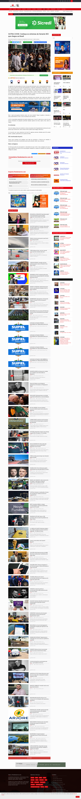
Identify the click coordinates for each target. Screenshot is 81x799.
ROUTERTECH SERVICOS (64, 163)
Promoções (53, 9)
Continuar (77, 796)
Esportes (29, 9)
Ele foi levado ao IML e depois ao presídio (37, 522)
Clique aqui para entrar (29, 163)
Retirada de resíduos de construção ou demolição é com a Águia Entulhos (64, 273)
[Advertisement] (62, 137)
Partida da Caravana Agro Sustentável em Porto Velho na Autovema (65, 321)
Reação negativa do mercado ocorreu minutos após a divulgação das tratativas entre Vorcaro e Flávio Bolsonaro (39, 450)
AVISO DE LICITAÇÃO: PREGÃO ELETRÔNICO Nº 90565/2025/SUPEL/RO (65, 193)
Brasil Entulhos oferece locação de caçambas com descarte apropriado (65, 238)
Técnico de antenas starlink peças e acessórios (57, 97)
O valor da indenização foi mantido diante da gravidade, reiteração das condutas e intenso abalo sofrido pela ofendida (39, 499)
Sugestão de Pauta (34, 153)
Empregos (21, 11)
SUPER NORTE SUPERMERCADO (65, 180)
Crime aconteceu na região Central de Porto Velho (38, 436)
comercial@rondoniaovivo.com (58, 787)
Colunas (32, 664)
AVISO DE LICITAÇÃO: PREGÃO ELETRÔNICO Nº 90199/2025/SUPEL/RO (65, 200)
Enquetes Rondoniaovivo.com (17, 172)
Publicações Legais (28, 11)
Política (19, 9)
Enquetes (52, 11)
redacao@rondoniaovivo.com (58, 785)
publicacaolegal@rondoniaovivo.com (59, 789)
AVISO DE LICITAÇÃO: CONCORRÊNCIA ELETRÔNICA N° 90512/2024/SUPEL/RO (65, 214)
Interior (24, 9)
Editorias (64, 9)
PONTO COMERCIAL (66, 82)
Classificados (15, 11)
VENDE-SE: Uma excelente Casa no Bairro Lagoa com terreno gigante (65, 266)
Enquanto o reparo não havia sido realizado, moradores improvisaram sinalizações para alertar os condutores (39, 644)
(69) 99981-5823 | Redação (57, 780)
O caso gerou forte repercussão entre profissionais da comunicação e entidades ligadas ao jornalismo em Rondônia (39, 716)
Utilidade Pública (33, 291)
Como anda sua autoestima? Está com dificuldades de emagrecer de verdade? (66, 125)
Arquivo (58, 9)
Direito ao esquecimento (41, 153)
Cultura (33, 9)
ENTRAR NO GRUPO (43, 75)
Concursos (39, 9)
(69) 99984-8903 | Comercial (58, 782)
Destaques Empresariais (37, 11)
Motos (64, 107)
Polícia (14, 9)
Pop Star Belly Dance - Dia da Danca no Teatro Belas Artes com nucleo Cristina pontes (65, 290)
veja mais (69, 72)
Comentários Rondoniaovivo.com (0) (21, 157)
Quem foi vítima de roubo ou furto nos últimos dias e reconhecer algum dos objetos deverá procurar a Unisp (39, 305)
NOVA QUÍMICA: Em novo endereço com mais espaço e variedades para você (65, 259)
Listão (48, 9)
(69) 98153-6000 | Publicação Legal (59, 784)
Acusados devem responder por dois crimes (37, 703)
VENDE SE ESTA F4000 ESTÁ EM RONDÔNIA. (65, 97)
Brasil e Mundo (33, 398)
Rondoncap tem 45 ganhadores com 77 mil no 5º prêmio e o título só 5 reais (65, 245)
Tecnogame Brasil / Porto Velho (65, 332)
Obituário (57, 11)
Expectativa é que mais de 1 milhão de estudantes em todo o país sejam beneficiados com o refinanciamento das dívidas (39, 281)
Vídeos (48, 11)
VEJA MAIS (29, 758)
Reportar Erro (48, 153)
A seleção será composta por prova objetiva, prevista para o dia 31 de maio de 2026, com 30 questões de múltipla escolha (39, 729)
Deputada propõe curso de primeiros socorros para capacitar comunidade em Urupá (38, 14)
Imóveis (64, 80)
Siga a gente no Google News (40, 42)
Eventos (44, 11)
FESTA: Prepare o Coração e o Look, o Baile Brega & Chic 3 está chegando (65, 252)
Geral (44, 9)
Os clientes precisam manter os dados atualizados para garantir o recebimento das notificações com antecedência (38, 632)
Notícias (10, 11)
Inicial (10, 9)
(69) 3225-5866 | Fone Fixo (57, 778)
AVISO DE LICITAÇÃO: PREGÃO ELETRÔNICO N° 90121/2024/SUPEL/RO (65, 207)
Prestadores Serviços (56, 108)
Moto (64, 109)
